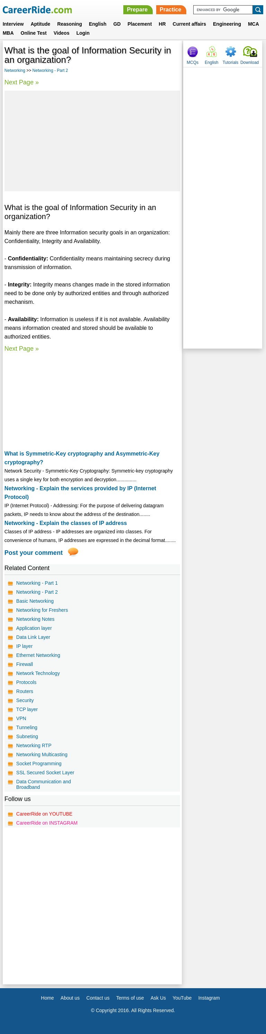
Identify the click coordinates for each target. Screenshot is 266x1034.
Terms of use (130, 998)
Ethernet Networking (38, 655)
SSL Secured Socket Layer (45, 772)
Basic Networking (35, 601)
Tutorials (231, 62)
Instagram (209, 998)
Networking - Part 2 (50, 70)
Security (25, 700)
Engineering (227, 24)
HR (162, 24)
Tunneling (26, 727)
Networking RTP (34, 745)
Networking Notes (35, 619)
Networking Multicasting (42, 754)
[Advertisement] (92, 141)
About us (70, 998)
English (98, 24)
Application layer (34, 628)
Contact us (97, 998)
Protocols (26, 682)
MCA (253, 24)
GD (117, 24)
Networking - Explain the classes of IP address (66, 523)
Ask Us (158, 998)
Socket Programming (39, 763)
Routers (24, 691)
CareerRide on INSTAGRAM (47, 823)
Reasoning (69, 24)
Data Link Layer (33, 637)
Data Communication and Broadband (43, 784)
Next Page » (22, 82)
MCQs (192, 62)
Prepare (137, 9)
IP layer (24, 646)
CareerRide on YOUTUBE (44, 814)
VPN (21, 718)
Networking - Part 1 (37, 583)
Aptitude (40, 24)
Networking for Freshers (42, 610)
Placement (139, 24)
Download (249, 62)
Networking (15, 70)
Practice (170, 9)
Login (82, 33)
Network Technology (38, 673)
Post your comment (34, 552)
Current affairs (189, 24)
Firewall (24, 664)
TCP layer (27, 709)
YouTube (182, 998)
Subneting (27, 736)
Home (47, 998)
